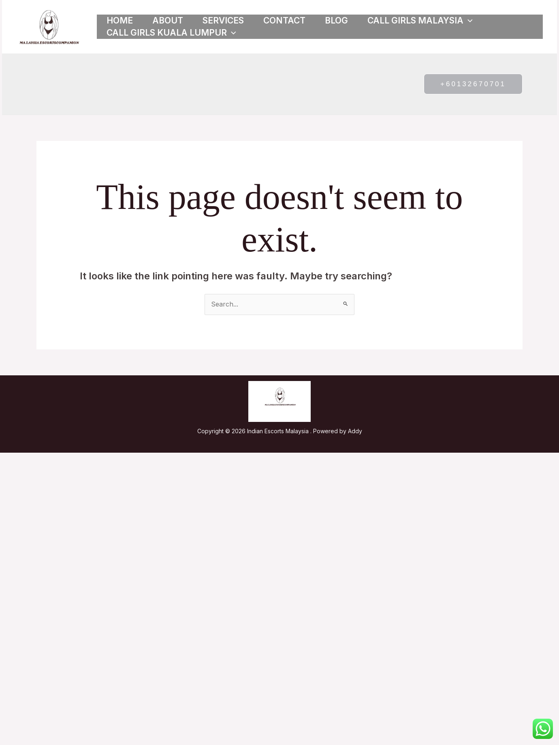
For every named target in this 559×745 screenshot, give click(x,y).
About (167, 20)
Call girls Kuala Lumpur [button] (171, 33)
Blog (336, 20)
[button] (468, 21)
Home (120, 20)
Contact (284, 20)
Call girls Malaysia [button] (420, 21)
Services (223, 20)
